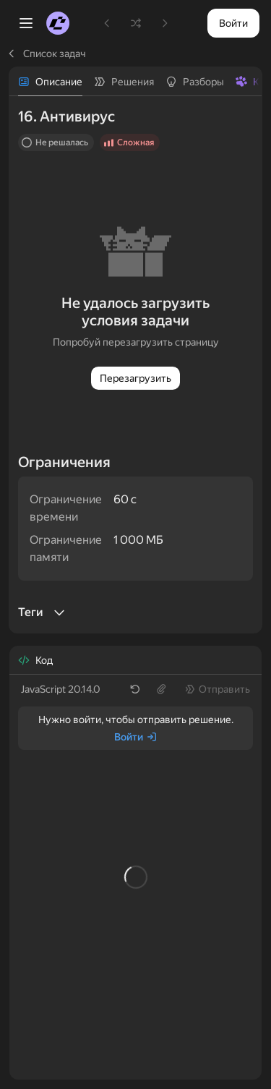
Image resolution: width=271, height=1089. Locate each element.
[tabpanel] (135, 364)
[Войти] (136, 737)
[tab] (50, 81)
